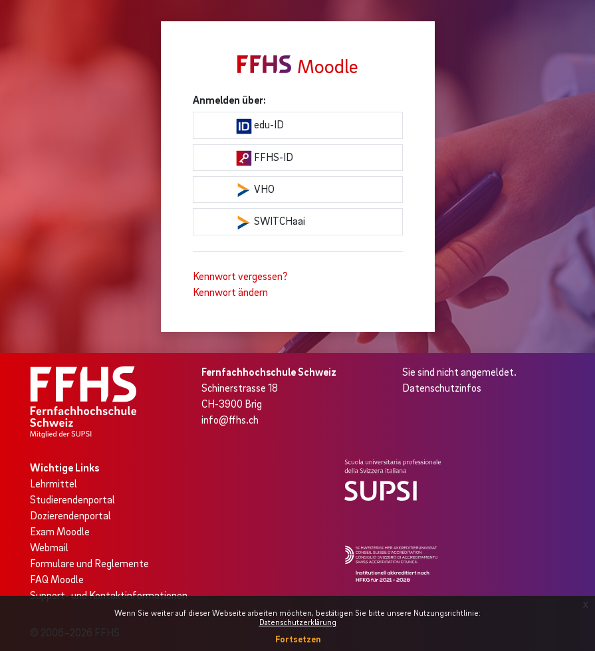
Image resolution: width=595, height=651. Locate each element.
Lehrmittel (53, 483)
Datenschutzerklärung (297, 622)
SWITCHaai (270, 222)
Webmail (49, 547)
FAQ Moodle (57, 579)
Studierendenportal (72, 499)
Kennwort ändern (230, 292)
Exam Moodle (60, 531)
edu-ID (260, 126)
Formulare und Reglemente (89, 563)
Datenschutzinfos (441, 387)
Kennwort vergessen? (240, 276)
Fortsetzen (297, 638)
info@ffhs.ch (230, 419)
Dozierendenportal (70, 515)
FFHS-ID (264, 158)
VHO (255, 190)
